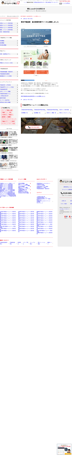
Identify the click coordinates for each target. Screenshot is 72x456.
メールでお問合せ (64, 4)
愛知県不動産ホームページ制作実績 (24, 258)
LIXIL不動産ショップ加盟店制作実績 (6, 243)
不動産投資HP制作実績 (52, 111)
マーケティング (13, 159)
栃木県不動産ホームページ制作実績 (6, 260)
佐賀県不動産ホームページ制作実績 (43, 265)
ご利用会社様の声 (35, 4)
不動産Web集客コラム (41, 241)
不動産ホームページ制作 (6, 152)
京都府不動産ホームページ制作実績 (24, 263)
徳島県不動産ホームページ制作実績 (24, 270)
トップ (21, 4)
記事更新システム (21, 240)
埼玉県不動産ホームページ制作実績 (6, 265)
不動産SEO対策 (39, 225)
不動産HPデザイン (5, 161)
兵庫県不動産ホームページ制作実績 (24, 268)
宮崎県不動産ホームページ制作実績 (43, 270)
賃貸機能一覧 (37, 115)
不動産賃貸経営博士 (4, 283)
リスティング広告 (11, 164)
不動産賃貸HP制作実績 (39, 111)
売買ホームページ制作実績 (4, 225)
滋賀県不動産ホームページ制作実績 (24, 262)
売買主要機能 (25, 224)
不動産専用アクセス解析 (41, 228)
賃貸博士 (18, 283)
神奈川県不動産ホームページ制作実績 (6, 268)
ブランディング (5, 159)
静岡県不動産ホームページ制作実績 (24, 257)
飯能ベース (46, 283)
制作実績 (28, 4)
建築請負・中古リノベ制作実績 (5, 235)
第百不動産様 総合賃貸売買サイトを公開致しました (31, 97)
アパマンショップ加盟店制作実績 (6, 241)
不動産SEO (11, 155)
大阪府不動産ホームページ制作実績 (24, 265)
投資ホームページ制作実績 (4, 228)
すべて (3, 150)
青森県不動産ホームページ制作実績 (6, 258)
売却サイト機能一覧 (51, 115)
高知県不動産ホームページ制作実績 (43, 258)
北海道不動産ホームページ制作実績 (6, 257)
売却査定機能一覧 (25, 238)
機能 (24, 4)
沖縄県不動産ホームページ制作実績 (43, 273)
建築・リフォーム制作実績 (4, 230)
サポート (41, 4)
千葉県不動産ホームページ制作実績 (6, 270)
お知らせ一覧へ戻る (28, 19)
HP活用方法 (4, 155)
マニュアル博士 (30, 283)
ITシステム (4, 164)
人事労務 (12, 161)
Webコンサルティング (64, 115)
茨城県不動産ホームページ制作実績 (6, 263)
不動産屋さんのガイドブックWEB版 (44, 246)
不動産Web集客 (9, 150)
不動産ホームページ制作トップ (5, 223)
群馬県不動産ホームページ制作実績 (6, 262)
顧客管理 (3, 157)
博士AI (45, 4)
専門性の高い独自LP (22, 242)
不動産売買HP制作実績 (26, 111)
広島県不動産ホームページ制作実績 (43, 260)
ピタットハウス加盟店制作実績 (5, 240)
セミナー (55, 4)
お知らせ (63, 242)
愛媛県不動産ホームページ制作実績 (43, 257)
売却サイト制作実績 (64, 111)
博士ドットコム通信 (39, 283)
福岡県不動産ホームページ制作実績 (43, 262)
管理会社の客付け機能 (25, 245)
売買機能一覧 (24, 115)
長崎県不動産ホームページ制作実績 (43, 263)
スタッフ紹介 (63, 245)
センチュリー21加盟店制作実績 (5, 238)
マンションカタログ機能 (22, 228)
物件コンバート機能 (21, 226)
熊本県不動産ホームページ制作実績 (43, 268)
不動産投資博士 (12, 283)
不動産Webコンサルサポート (42, 223)
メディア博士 (24, 283)
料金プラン (50, 4)
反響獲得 (9, 157)
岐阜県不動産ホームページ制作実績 (24, 260)
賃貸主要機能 (25, 231)
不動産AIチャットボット (22, 235)
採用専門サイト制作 (40, 230)
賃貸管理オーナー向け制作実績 (5, 233)
